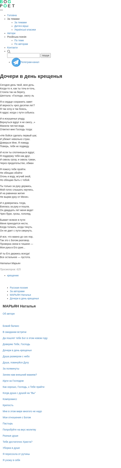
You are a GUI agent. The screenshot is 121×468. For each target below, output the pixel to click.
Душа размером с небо (16, 356)
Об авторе (9, 313)
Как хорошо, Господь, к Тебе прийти (23, 386)
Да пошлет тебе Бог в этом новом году (25, 338)
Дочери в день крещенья (24, 298)
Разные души (10, 435)
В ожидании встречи (14, 332)
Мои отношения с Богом (17, 417)
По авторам (21, 44)
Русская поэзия (19, 287)
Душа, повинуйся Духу (16, 362)
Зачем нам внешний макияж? (20, 374)
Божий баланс (11, 325)
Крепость (8, 405)
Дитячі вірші (21, 26)
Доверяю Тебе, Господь (16, 344)
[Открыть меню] (1, 10)
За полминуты (11, 368)
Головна (12, 15)
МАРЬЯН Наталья (20, 294)
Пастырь (8, 423)
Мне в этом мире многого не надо (22, 411)
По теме (19, 40)
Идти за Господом (13, 380)
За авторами (17, 291)
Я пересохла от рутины (16, 454)
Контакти (12, 47)
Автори (11, 33)
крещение (13, 275)
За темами (20, 22)
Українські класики (25, 29)
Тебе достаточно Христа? (17, 441)
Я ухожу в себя (11, 460)
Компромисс (10, 399)
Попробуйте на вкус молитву (19, 429)
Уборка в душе (11, 447)
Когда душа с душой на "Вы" (19, 393)
